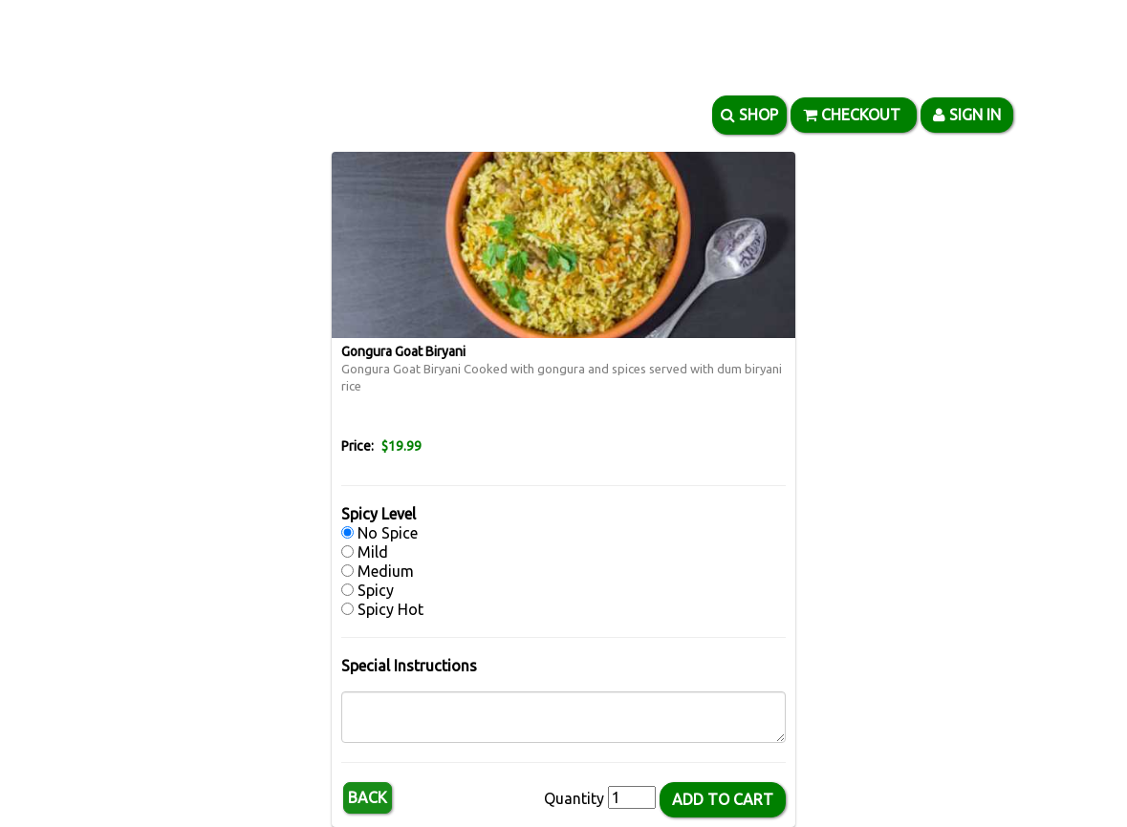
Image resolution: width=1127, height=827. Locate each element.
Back (367, 797)
